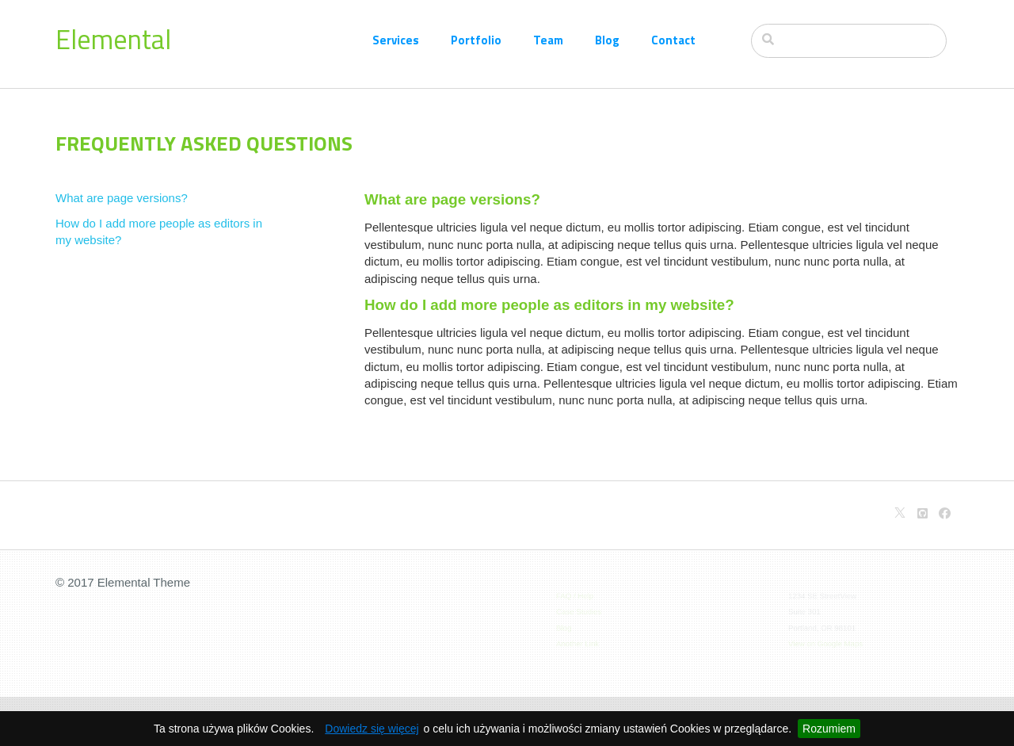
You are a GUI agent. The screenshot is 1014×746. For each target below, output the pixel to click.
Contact (673, 40)
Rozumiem (829, 728)
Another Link (579, 642)
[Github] (922, 513)
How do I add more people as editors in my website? (158, 231)
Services (395, 40)
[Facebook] (945, 513)
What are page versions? (121, 198)
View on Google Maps (826, 642)
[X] (900, 513)
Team (548, 40)
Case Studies (580, 611)
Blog (607, 40)
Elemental (113, 38)
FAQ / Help (576, 596)
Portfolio (476, 40)
